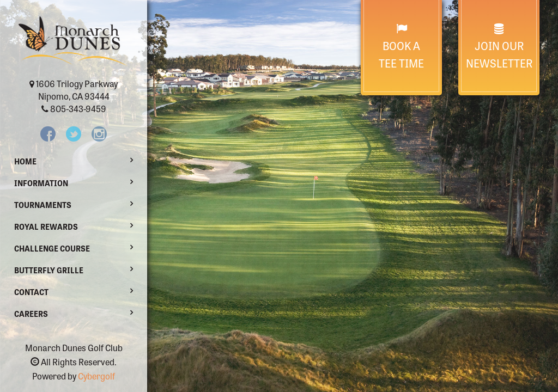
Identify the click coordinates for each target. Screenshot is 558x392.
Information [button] (41, 182)
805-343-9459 (78, 108)
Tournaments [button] (42, 204)
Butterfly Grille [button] (48, 270)
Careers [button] (31, 313)
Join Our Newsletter (499, 47)
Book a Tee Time (401, 47)
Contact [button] (31, 291)
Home (25, 161)
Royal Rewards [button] (46, 226)
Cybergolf (96, 376)
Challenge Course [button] (52, 248)
